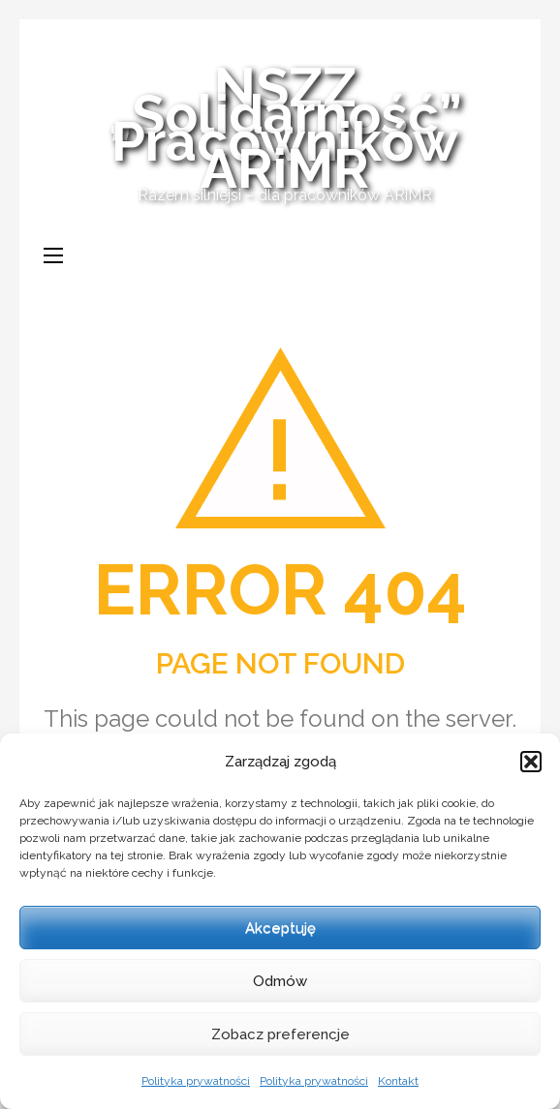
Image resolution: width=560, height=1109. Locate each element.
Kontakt (398, 1081)
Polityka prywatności (195, 1081)
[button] (531, 761)
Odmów (280, 981)
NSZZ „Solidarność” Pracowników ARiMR (285, 128)
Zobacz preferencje (280, 1034)
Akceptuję (280, 928)
